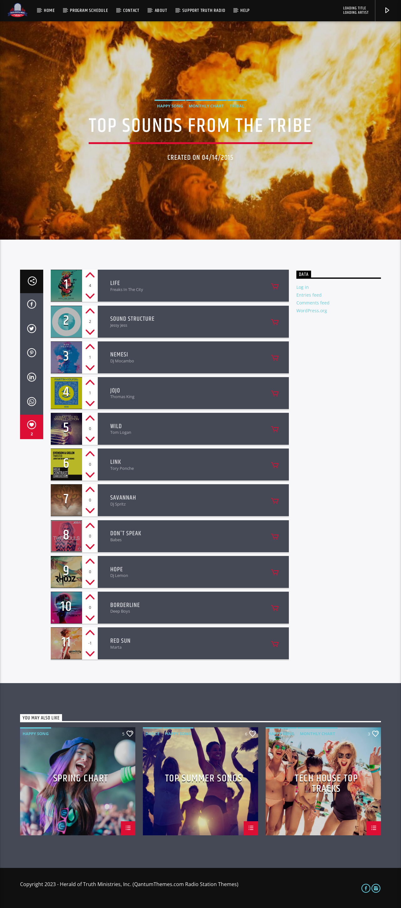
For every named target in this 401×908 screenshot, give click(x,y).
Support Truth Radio (203, 10)
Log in (302, 287)
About (161, 10)
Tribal (237, 106)
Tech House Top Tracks (326, 783)
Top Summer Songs (203, 779)
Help (245, 10)
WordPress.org (311, 311)
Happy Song (170, 106)
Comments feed (313, 303)
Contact (131, 10)
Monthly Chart (206, 106)
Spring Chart (80, 779)
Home (49, 10)
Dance (152, 733)
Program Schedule (89, 10)
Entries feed (309, 295)
